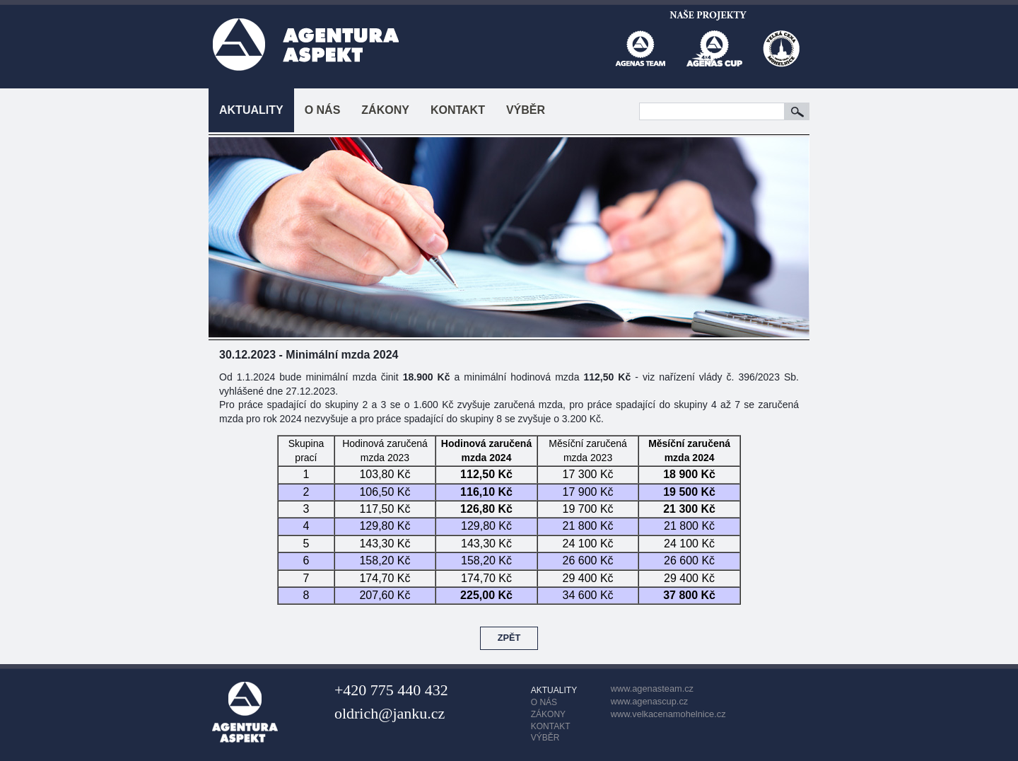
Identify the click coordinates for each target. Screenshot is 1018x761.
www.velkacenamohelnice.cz (668, 714)
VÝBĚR (525, 110)
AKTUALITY (251, 110)
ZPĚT (509, 637)
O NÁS (323, 110)
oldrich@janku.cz (389, 713)
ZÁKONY (385, 110)
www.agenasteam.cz (652, 688)
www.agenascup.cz (650, 701)
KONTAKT (458, 110)
